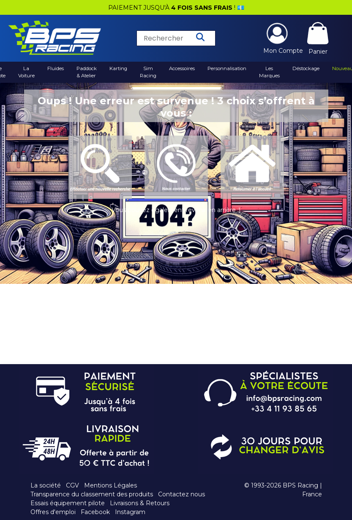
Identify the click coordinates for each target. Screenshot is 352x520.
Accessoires (182, 68)
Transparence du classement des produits (91, 494)
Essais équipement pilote (67, 503)
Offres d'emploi (53, 512)
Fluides (55, 68)
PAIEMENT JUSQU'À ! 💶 (176, 7)
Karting (118, 68)
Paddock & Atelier (86, 72)
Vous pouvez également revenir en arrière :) (176, 210)
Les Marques (269, 72)
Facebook (95, 512)
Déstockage (305, 68)
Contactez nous (181, 494)
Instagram (130, 512)
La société (45, 485)
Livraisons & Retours (139, 503)
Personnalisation (226, 68)
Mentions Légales (110, 485)
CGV (72, 485)
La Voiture (26, 72)
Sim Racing (148, 72)
